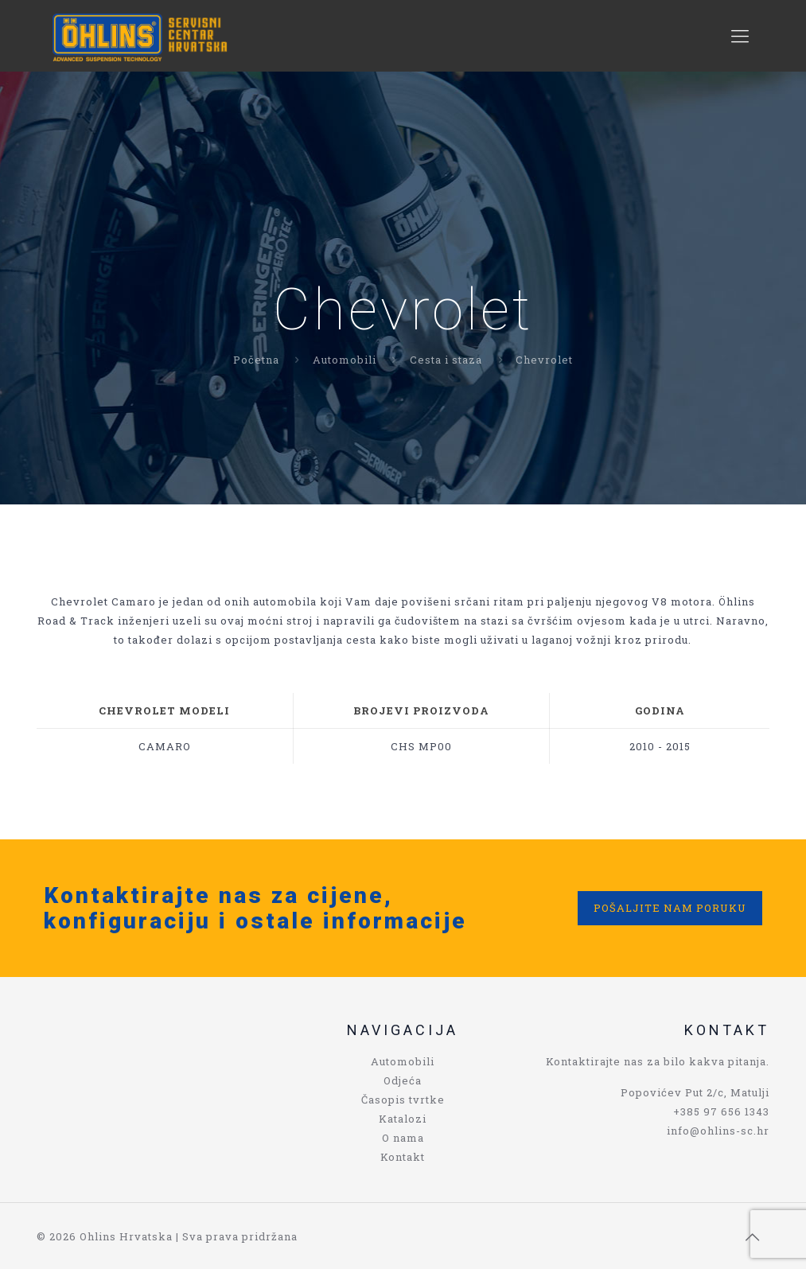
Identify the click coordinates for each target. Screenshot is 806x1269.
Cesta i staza (446, 359)
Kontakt (402, 1157)
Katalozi (402, 1118)
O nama (403, 1138)
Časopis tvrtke (403, 1099)
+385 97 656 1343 (721, 1111)
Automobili (344, 359)
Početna (256, 359)
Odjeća (403, 1080)
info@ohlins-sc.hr (718, 1130)
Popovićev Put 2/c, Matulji (695, 1092)
